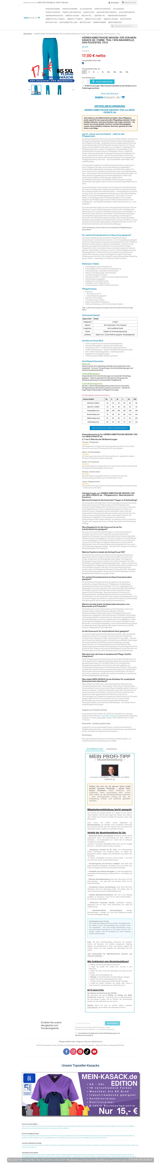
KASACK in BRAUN (128, 1135)
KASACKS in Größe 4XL (130, 1145)
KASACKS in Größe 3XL (115, 1145)
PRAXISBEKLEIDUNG (29, 1157)
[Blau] (83, 63)
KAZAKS (40, 1128)
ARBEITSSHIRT (65, 1157)
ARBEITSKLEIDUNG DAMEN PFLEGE (121, 1155)
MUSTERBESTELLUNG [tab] (95, 749)
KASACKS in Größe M (56, 1145)
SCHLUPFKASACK (103, 1126)
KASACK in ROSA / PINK (29, 1137)
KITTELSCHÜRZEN (63, 1128)
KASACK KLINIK (69, 1126)
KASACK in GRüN (103, 1135)
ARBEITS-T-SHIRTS (75, 19)
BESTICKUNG (85, 22)
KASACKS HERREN (69, 9)
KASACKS (46, 1126)
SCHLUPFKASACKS (127, 12)
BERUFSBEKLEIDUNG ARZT (126, 1157)
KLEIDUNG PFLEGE (94, 1155)
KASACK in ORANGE (78, 1135)
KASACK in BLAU (91, 1135)
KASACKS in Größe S (43, 1145)
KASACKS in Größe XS (29, 1145)
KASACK (40, 1126)
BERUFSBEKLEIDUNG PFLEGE (77, 1155)
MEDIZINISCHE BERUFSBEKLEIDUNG (34, 1155)
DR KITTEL (105, 1155)
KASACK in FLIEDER (44, 1137)
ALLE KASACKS (86, 9)
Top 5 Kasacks (32, 1126)
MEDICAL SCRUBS (50, 1128)
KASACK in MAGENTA (100, 1137)
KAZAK (34, 1128)
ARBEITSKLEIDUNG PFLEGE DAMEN (48, 1157)
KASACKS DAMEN (53, 9)
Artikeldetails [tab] (111, 749)
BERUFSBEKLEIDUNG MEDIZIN (57, 1155)
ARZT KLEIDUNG (90, 1157)
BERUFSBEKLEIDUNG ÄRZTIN (106, 1157)
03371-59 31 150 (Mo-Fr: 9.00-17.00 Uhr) (52, 2)
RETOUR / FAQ (51, 22)
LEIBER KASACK (115, 1126)
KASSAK (84, 1126)
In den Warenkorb (102, 81)
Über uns (24, 1126)
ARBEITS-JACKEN (111, 19)
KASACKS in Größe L (70, 1145)
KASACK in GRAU (39, 1135)
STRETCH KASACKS (102, 9)
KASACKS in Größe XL (85, 1145)
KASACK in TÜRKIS (58, 1137)
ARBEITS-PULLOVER (93, 19)
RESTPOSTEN (125, 19)
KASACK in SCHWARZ (64, 1135)
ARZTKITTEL (86, 15)
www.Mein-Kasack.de (109, 716)
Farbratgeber (99, 22)
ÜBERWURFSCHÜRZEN (117, 15)
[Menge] (84, 81)
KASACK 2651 (88, 12)
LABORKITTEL (99, 15)
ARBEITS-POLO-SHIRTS (55, 19)
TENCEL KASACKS (53, 12)
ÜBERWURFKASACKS (54, 15)
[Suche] (123, 26)
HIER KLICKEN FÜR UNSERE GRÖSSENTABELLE (110, 428)
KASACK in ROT (51, 1135)
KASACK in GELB (115, 1135)
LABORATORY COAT (77, 1157)
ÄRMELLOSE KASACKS (72, 12)
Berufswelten (115, 22)
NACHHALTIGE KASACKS (107, 12)
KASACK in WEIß (27, 1135)
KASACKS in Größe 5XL (29, 1147)
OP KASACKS (92, 1126)
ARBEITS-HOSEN (72, 15)
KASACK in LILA (70, 1137)
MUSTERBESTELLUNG (68, 22)
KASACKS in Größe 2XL (100, 1145)
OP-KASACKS (118, 9)
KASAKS (78, 1126)
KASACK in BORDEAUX (84, 1137)
